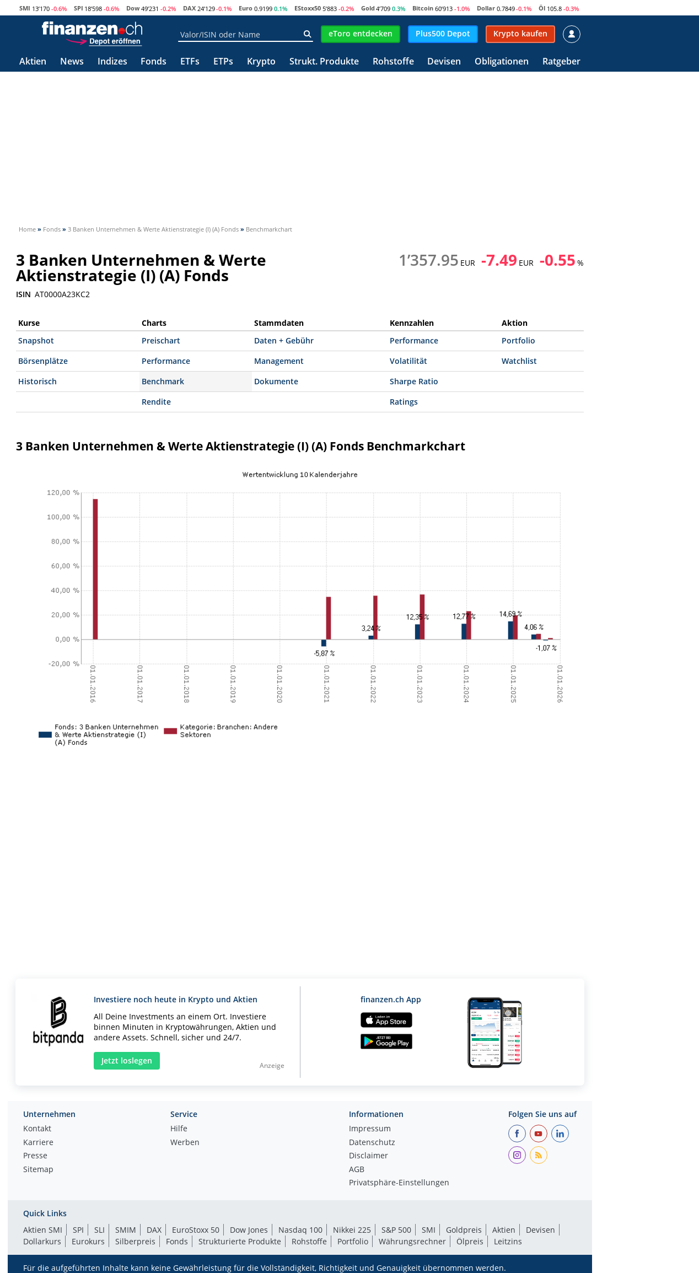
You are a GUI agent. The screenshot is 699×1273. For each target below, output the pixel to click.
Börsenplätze (43, 361)
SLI (99, 1229)
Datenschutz (372, 1142)
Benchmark (163, 381)
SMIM (125, 1229)
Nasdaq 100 (300, 1229)
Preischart (161, 340)
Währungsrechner (412, 1241)
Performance (414, 340)
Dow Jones (249, 1229)
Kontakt (37, 1129)
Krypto (261, 62)
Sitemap (38, 1169)
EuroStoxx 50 (195, 1229)
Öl (542, 8)
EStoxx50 (307, 8)
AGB (356, 1169)
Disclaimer (368, 1156)
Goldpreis (464, 1229)
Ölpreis (469, 1241)
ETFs (190, 62)
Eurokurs (88, 1241)
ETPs (223, 62)
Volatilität (408, 361)
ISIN (23, 294)
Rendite (156, 401)
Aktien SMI (42, 1229)
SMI (24, 8)
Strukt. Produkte (324, 62)
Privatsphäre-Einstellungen (399, 1183)
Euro (245, 8)
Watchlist (519, 361)
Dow (132, 8)
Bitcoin (422, 8)
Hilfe (178, 1129)
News (72, 62)
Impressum (370, 1129)
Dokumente (276, 381)
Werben (185, 1142)
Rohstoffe (393, 62)
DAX (189, 8)
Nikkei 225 (352, 1229)
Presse (35, 1156)
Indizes (112, 62)
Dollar (486, 8)
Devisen (444, 62)
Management (279, 361)
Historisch (37, 381)
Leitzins (508, 1241)
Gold (368, 8)
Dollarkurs (42, 1241)
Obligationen (502, 62)
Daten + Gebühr (284, 340)
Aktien (32, 62)
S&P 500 (396, 1229)
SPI (78, 8)
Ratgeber (561, 62)
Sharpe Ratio (414, 381)
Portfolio (518, 340)
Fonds (153, 62)
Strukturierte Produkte (239, 1241)
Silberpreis (135, 1241)
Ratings (404, 401)
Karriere (38, 1142)
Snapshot (36, 340)
